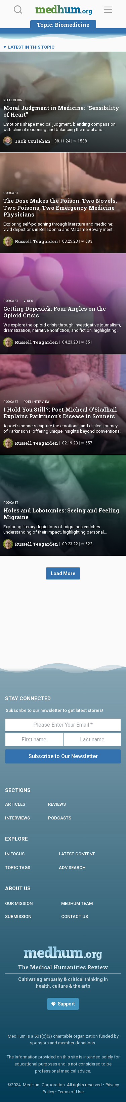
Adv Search (72, 867)
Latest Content (77, 853)
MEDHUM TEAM (77, 903)
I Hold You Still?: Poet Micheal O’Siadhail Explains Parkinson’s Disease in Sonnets (60, 413)
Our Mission (19, 903)
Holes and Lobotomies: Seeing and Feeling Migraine (61, 514)
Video (28, 301)
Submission (18, 916)
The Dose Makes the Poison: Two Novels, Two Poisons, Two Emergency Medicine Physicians (60, 207)
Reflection (13, 100)
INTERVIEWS (17, 817)
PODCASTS (59, 817)
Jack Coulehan (32, 141)
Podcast (10, 193)
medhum (63, 10)
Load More (63, 573)
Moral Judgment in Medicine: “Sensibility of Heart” (61, 111)
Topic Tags (17, 867)
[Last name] (92, 739)
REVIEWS (57, 804)
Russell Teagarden (36, 241)
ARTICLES (15, 804)
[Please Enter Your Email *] (63, 725)
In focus (15, 853)
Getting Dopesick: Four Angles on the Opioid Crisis (54, 312)
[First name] (34, 739)
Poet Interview (37, 402)
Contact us (74, 916)
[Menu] (108, 10)
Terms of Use (71, 1091)
